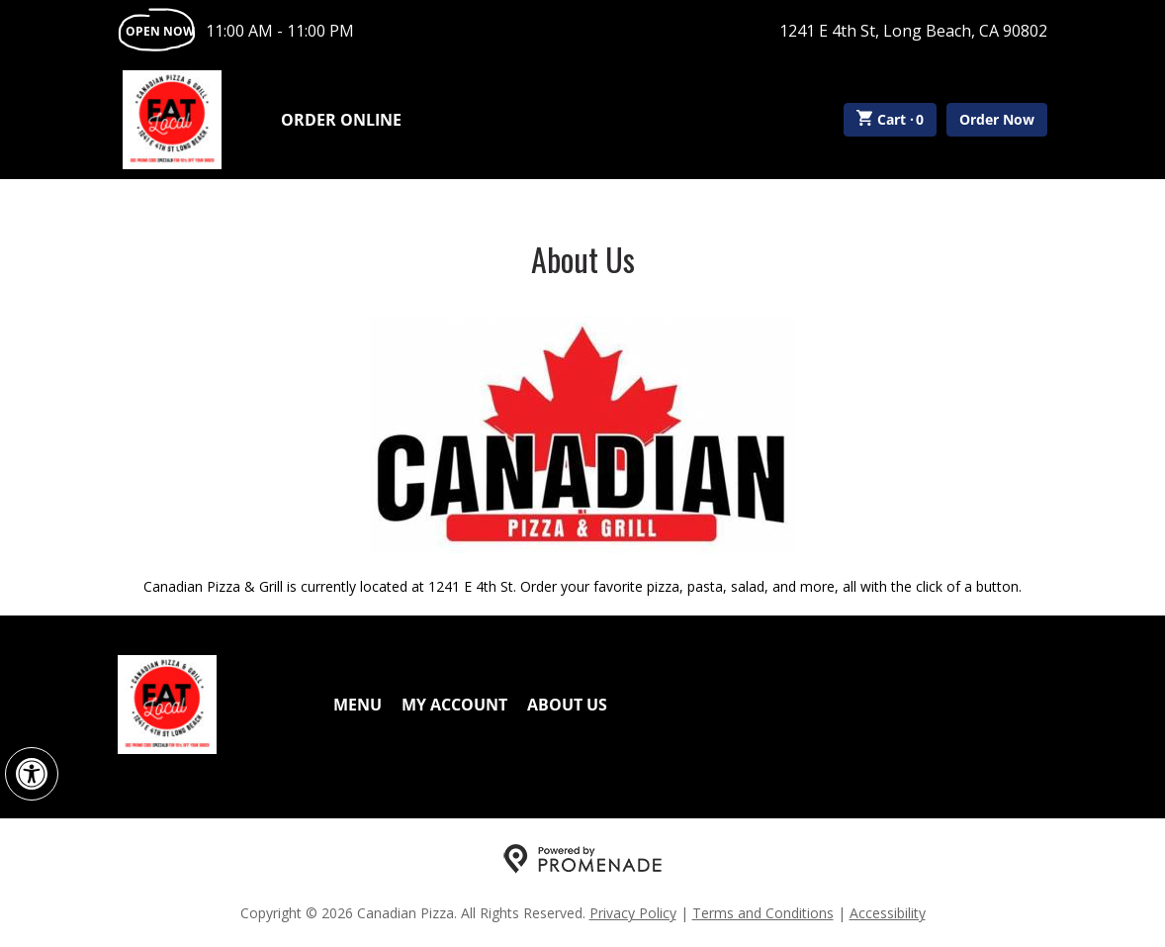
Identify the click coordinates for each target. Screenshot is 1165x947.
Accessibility (888, 912)
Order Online (341, 120)
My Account (454, 704)
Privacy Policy (632, 912)
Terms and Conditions (763, 912)
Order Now (996, 119)
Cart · (890, 120)
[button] (31, 774)
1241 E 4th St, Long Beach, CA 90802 (913, 31)
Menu (357, 704)
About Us (567, 704)
